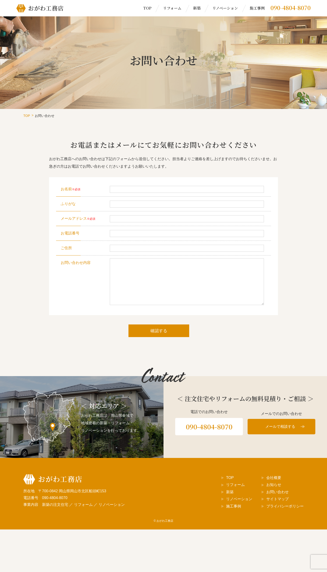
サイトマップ (277, 499)
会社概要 (273, 478)
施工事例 (257, 8)
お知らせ (273, 485)
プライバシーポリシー (285, 506)
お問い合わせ (277, 492)
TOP (147, 8)
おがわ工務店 (164, 520)
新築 (197, 8)
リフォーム (172, 8)
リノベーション (225, 8)
